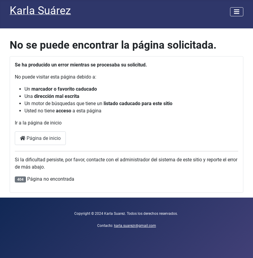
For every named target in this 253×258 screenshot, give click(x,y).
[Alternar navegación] (236, 11)
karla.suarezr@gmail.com (135, 226)
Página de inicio (40, 138)
